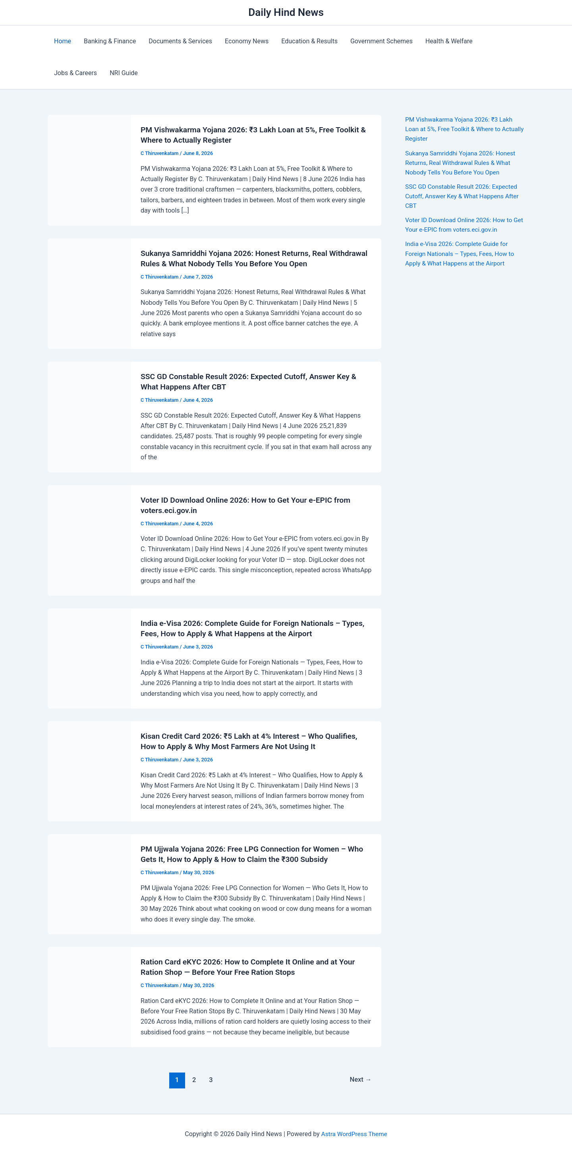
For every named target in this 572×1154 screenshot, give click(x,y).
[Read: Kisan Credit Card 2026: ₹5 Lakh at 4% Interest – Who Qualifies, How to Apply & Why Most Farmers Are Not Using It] (89, 770)
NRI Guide (124, 73)
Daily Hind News (286, 12)
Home (62, 41)
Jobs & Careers (75, 73)
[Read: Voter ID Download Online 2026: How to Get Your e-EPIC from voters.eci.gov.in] (89, 540)
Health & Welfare (449, 41)
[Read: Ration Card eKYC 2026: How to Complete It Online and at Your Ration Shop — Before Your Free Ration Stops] (89, 996)
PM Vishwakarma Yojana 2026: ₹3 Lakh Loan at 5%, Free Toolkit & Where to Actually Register (460, 129)
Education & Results (309, 41)
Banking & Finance (110, 41)
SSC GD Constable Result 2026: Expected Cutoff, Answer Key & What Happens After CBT (464, 195)
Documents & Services (180, 41)
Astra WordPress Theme (354, 1134)
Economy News (247, 41)
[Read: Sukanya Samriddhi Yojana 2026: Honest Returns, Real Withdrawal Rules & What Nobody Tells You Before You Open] (89, 293)
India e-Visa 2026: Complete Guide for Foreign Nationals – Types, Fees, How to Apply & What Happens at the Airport (461, 253)
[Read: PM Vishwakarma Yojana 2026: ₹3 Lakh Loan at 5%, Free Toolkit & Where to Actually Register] (89, 170)
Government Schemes (381, 41)
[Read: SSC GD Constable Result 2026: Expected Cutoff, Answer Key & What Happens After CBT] (89, 416)
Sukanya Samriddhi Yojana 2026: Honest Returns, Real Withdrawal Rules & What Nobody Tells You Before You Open (462, 162)
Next (360, 1080)
